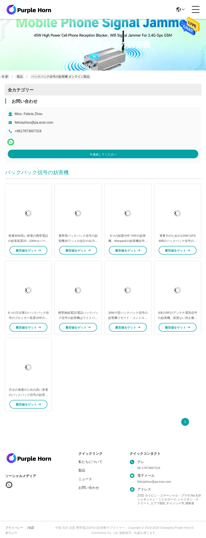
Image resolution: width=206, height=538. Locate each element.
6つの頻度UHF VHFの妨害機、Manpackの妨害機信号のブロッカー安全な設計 (128, 241)
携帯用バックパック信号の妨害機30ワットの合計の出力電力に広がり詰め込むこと (78, 241)
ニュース (85, 479)
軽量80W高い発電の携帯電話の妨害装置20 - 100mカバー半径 (28, 241)
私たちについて (90, 462)
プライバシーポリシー (14, 530)
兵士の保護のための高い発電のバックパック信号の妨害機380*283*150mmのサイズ (28, 395)
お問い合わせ (88, 487)
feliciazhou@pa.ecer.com (34, 122)
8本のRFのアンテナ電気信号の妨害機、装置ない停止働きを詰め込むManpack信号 (177, 318)
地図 (31, 527)
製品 (20, 76)
